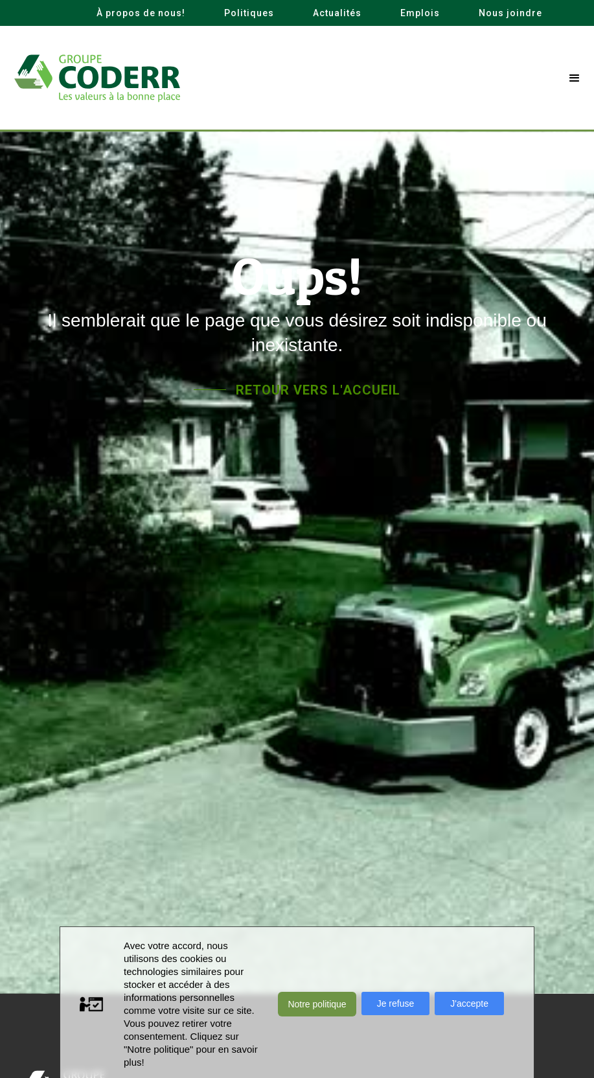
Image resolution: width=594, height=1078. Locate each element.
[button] (574, 78)
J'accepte (469, 1003)
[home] (97, 78)
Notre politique (317, 1004)
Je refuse (396, 1003)
